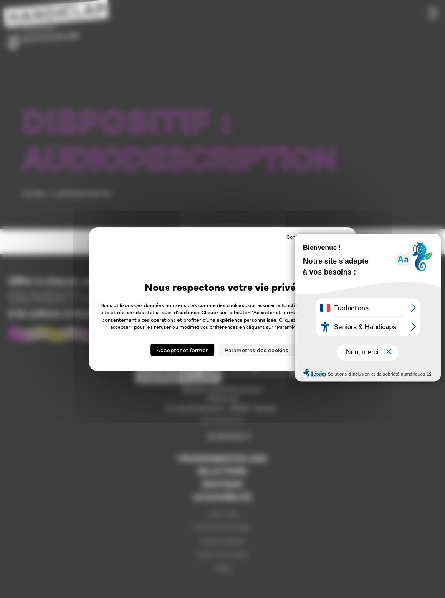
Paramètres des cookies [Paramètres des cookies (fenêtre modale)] (256, 350)
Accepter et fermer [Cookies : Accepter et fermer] (182, 350)
